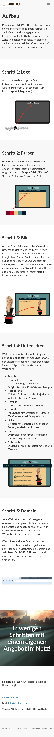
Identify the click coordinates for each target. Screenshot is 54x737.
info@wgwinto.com (17, 703)
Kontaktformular (10, 697)
